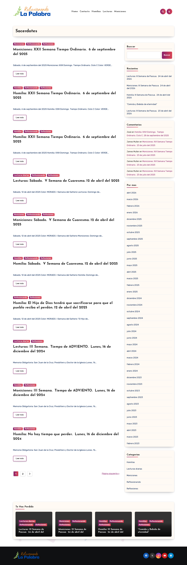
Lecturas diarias (21, 175)
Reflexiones (48, 44)
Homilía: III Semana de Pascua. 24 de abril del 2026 (148, 96)
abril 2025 (131, 272)
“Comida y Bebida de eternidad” (142, 104)
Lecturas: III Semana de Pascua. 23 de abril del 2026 (149, 112)
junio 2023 (132, 417)
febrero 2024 (133, 364)
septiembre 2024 (135, 318)
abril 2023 (131, 430)
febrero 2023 (133, 443)
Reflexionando (33, 44)
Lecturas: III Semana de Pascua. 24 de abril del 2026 (149, 77)
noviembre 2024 (134, 305)
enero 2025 (132, 292)
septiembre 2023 (135, 397)
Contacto (85, 11)
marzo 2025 (132, 278)
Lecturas (107, 11)
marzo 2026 (132, 199)
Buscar (131, 46)
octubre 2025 (133, 232)
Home (74, 11)
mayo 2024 (132, 344)
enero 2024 (132, 371)
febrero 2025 (133, 285)
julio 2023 (131, 410)
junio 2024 (132, 338)
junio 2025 (132, 259)
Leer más (20, 74)
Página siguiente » (110, 473)
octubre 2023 (133, 390)
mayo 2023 (132, 423)
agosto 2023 (133, 404)
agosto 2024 (133, 325)
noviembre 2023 (134, 384)
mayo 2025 (132, 265)
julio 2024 (131, 331)
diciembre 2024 (134, 298)
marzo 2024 (132, 358)
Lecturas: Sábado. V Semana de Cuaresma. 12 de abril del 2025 (66, 181)
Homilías (96, 11)
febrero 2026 (133, 206)
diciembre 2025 (134, 219)
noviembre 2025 (134, 226)
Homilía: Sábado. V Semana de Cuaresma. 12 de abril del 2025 (65, 264)
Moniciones (120, 11)
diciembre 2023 (134, 377)
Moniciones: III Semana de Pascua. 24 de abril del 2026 (148, 86)
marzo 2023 (132, 437)
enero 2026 (132, 212)
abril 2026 (131, 193)
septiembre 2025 (135, 239)
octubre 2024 (133, 311)
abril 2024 (131, 351)
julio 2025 (131, 252)
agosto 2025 (133, 245)
